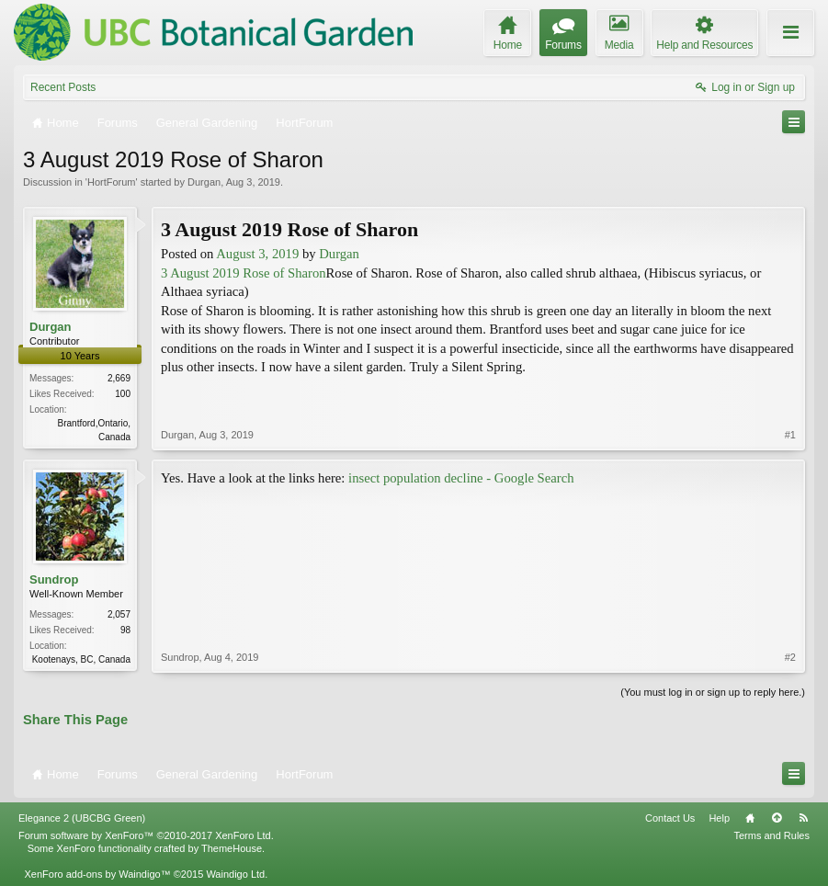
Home (749, 818)
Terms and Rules (771, 835)
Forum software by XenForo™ (146, 835)
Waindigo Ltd (235, 874)
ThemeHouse (231, 848)
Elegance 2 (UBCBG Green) (81, 818)
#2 (790, 657)
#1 (790, 434)
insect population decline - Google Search (460, 478)
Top (776, 818)
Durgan (204, 181)
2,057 (119, 614)
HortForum (111, 181)
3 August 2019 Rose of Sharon (243, 273)
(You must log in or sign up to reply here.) (712, 692)
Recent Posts (63, 87)
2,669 (119, 378)
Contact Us (670, 818)
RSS (803, 818)
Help (719, 818)
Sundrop (53, 579)
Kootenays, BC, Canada (81, 659)
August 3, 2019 (257, 253)
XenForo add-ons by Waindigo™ (97, 874)
